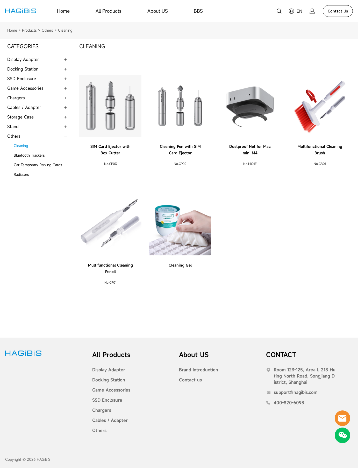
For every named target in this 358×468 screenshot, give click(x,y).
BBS (198, 11)
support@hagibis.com (296, 392)
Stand (13, 126)
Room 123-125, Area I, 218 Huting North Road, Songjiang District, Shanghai (304, 376)
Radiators (21, 174)
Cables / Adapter (24, 107)
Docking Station (22, 69)
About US (157, 11)
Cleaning (65, 29)
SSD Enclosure (21, 78)
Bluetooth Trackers (29, 154)
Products (29, 29)
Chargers (16, 97)
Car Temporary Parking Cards (38, 164)
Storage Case (20, 117)
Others (47, 29)
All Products (108, 11)
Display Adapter (23, 59)
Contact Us (338, 11)
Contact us (190, 379)
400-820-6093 (289, 402)
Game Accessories (25, 88)
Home (63, 11)
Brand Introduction (198, 369)
